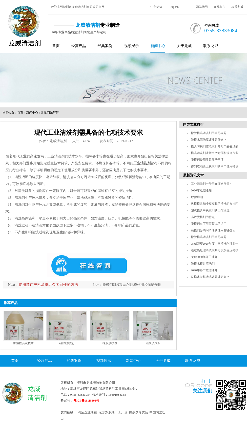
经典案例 (105, 46)
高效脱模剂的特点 (203, 217)
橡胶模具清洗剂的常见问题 (208, 133)
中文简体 (156, 7)
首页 (56, 46)
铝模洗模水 (153, 343)
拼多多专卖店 (138, 412)
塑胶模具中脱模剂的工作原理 (210, 210)
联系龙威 (237, 7)
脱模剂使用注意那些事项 (207, 159)
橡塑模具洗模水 (23, 343)
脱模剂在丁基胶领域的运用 (208, 223)
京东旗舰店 (107, 412)
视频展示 (131, 46)
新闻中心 (157, 46)
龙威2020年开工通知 (204, 257)
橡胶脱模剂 (110, 343)
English (174, 7)
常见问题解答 (50, 112)
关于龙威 (184, 46)
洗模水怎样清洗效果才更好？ (210, 277)
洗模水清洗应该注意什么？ (208, 139)
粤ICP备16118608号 (86, 400)
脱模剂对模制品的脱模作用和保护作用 (132, 285)
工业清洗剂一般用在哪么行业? (211, 184)
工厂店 (123, 412)
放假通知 (197, 197)
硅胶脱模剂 (66, 343)
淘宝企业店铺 (87, 412)
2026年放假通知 (201, 190)
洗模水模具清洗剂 (203, 263)
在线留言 (220, 7)
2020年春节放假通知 (204, 270)
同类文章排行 (193, 124)
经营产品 (78, 46)
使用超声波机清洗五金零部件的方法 (48, 285)
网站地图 (202, 7)
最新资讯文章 (193, 175)
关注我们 (202, 390)
